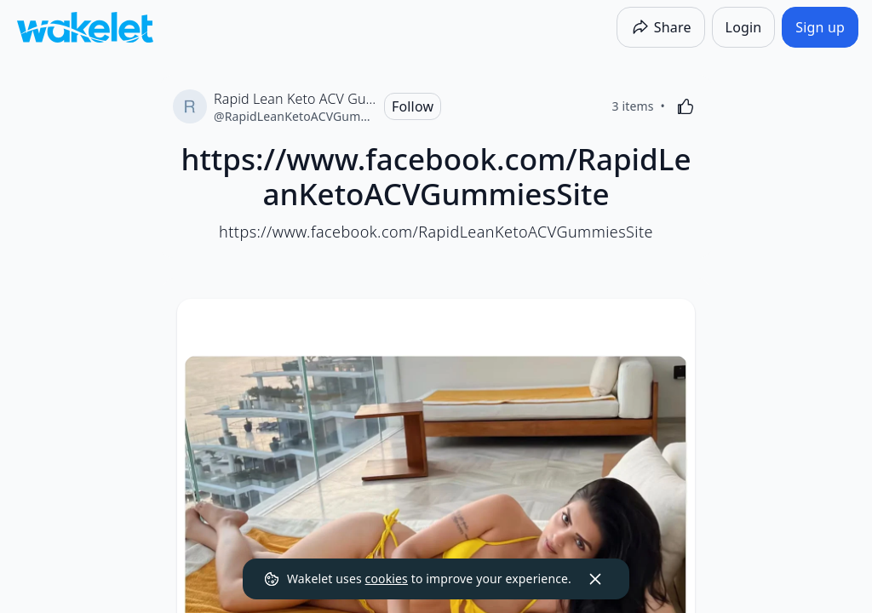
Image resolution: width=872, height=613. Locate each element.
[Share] (661, 27)
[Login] (744, 27)
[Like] (685, 106)
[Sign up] (820, 27)
